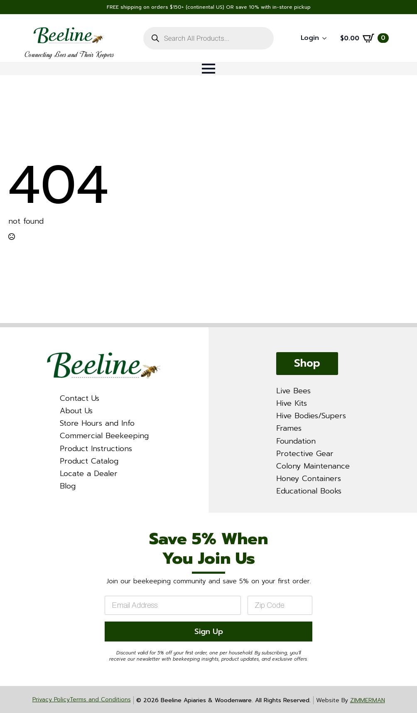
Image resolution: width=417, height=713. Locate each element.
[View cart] (364, 38)
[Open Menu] (208, 68)
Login (310, 38)
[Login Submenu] (327, 38)
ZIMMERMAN (367, 700)
